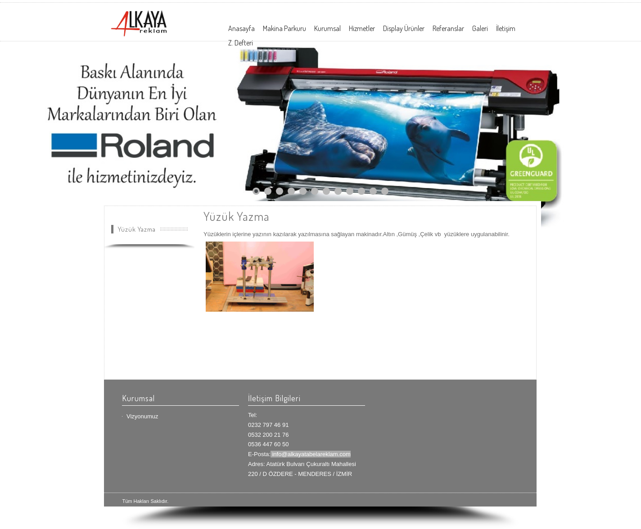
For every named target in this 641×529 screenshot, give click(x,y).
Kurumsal (327, 28)
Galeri (480, 28)
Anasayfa (241, 28)
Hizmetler (362, 28)
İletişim (505, 28)
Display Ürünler (403, 28)
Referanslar (448, 28)
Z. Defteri (240, 42)
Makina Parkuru (284, 28)
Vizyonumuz (142, 416)
